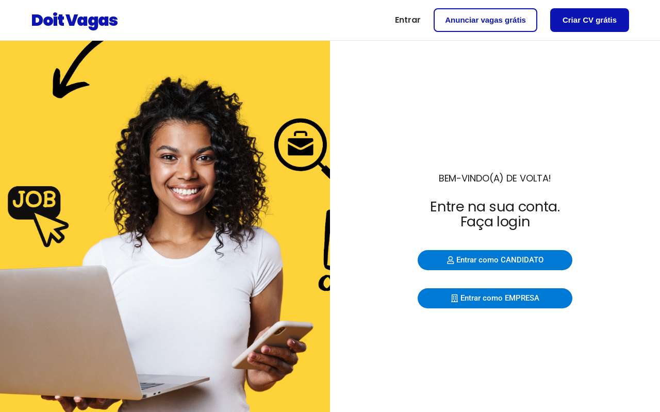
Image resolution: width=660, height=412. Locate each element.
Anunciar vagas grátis (485, 19)
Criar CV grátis (590, 19)
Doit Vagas (74, 19)
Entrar (408, 20)
